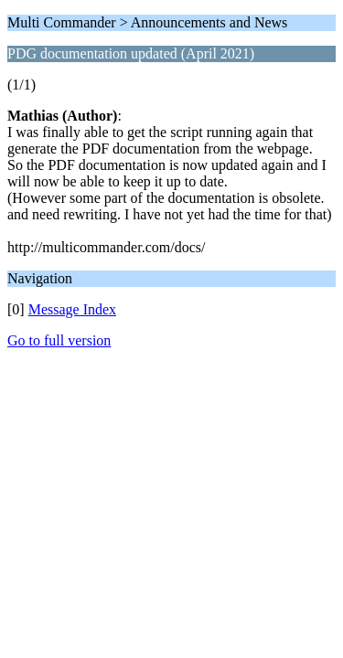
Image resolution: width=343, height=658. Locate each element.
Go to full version (59, 340)
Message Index (72, 309)
